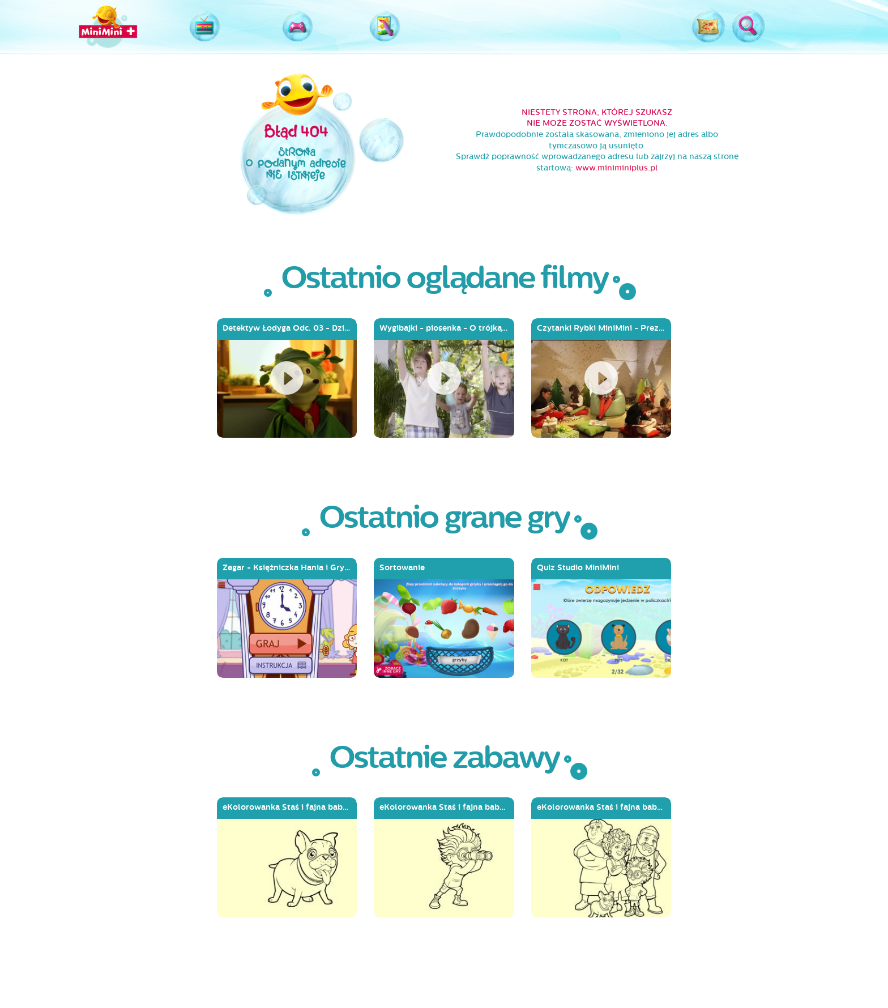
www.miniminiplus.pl (616, 168)
